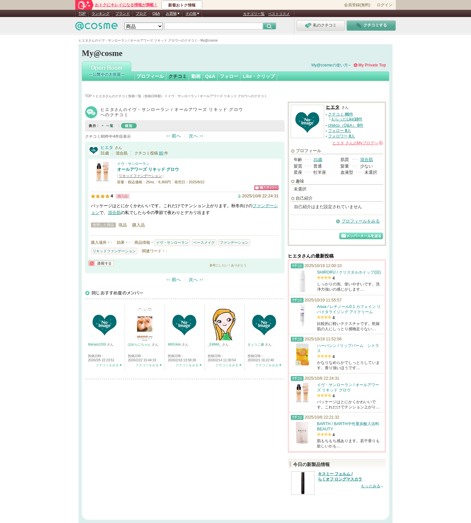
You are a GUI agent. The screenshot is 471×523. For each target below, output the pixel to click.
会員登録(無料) (357, 5)
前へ (176, 135)
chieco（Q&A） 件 (345, 125)
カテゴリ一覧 (254, 14)
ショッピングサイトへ (266, 187)
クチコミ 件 (340, 114)
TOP (82, 13)
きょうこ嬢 (256, 344)
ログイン (384, 5)
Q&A (156, 13)
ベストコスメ (279, 14)
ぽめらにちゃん (140, 344)
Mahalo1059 (97, 344)
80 (161, 153)
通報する (101, 263)
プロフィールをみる (360, 221)
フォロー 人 (339, 130)
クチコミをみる (107, 365)
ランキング (101, 13)
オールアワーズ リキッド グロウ (148, 169)
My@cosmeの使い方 (329, 65)
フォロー (229, 76)
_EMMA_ (215, 344)
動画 (196, 76)
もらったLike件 (346, 119)
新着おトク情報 (182, 5)
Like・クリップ (259, 76)
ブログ (141, 13)
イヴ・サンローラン (133, 164)
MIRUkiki (175, 344)
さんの (357, 143)
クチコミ (177, 76)
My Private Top (372, 65)
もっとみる (370, 486)
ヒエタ (106, 147)
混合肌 (114, 212)
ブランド (122, 13)
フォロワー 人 (341, 136)
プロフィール (150, 76)
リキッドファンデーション (140, 176)
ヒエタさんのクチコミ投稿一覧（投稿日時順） (130, 96)
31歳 (317, 159)
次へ (193, 135)
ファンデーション (234, 242)
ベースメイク (204, 242)
